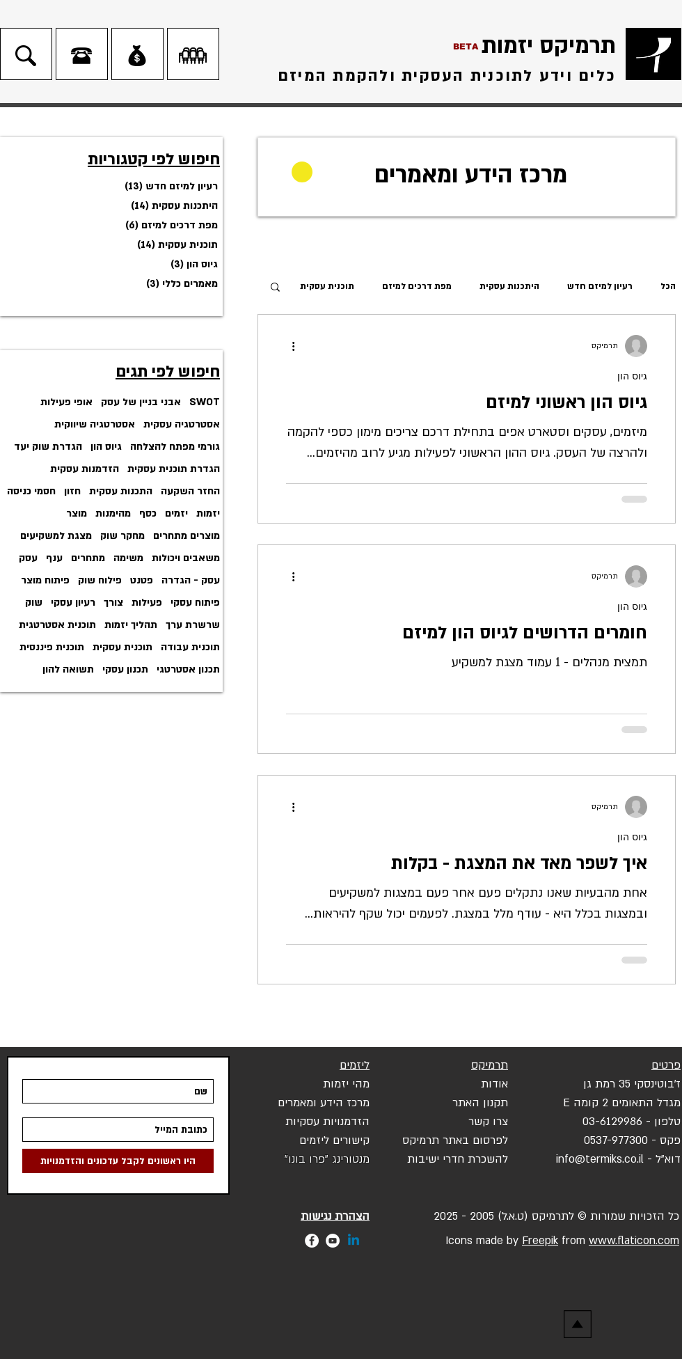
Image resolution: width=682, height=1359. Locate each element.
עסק (28, 558)
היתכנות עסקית (509, 286)
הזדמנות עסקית (84, 469)
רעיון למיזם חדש (600, 286)
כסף (148, 513)
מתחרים (88, 558)
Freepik (540, 1240)
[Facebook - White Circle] (312, 1241)
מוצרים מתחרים (186, 535)
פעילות (147, 602)
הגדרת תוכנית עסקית (173, 469)
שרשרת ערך (193, 624)
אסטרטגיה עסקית (181, 424)
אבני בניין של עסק (141, 402)
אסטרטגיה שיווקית (94, 424)
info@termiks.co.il (600, 1159)
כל (673, 1216)
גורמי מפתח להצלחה (175, 446)
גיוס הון (106, 446)
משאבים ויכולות (186, 558)
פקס (670, 1140)
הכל (668, 286)
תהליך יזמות (130, 624)
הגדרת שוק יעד (48, 446)
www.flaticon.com (634, 1240)
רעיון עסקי (73, 602)
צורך (113, 602)
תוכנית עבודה (190, 647)
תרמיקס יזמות (549, 46)
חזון (72, 491)
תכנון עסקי (125, 669)
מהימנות (113, 513)
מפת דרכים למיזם (417, 286)
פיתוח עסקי (195, 602)
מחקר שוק (122, 535)
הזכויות (647, 1216)
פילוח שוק (100, 580)
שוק (33, 602)
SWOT (204, 402)
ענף (54, 558)
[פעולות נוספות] (288, 346)
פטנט (141, 580)
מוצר (76, 513)
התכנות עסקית (120, 491)
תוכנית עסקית (122, 647)
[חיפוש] (25, 55)
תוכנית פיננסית (51, 647)
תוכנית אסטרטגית (57, 624)
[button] (275, 288)
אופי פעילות (66, 402)
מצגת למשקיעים (56, 535)
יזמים (176, 513)
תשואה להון (68, 669)
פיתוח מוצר (45, 580)
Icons (457, 1240)
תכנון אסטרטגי (188, 669)
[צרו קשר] (81, 55)
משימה (128, 558)
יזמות (208, 513)
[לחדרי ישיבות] (193, 56)
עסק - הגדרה (190, 580)
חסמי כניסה (31, 491)
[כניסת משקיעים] (137, 55)
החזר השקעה (190, 491)
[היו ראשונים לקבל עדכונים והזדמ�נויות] (118, 1161)
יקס (410, 1140)
